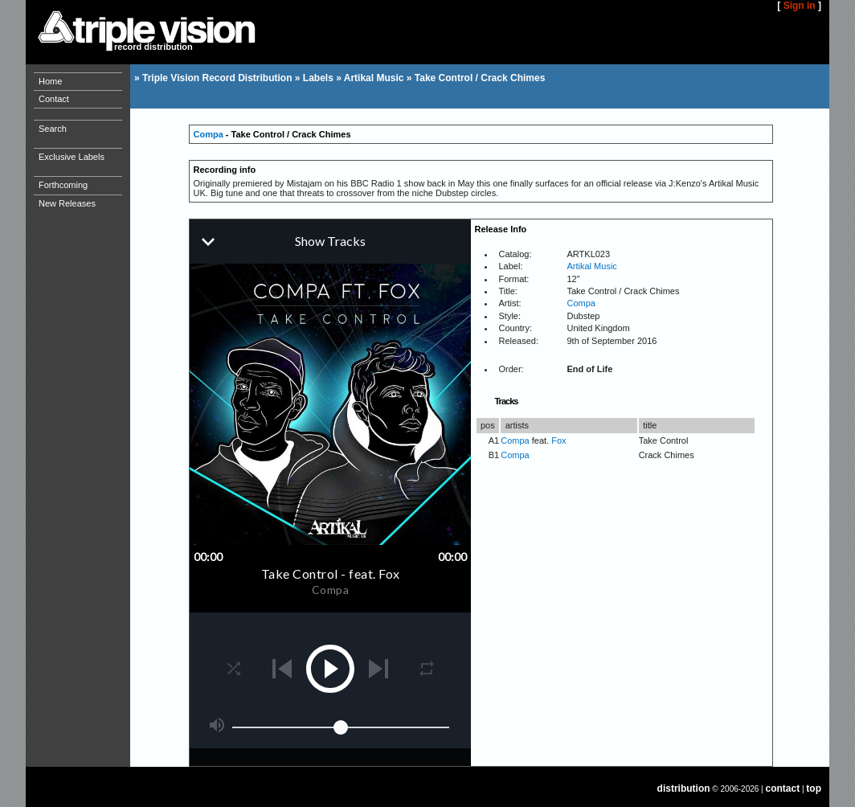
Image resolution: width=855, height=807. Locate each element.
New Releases (67, 203)
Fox (558, 440)
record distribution (153, 46)
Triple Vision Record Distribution (217, 78)
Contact (54, 99)
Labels (318, 78)
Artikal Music (374, 78)
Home (50, 81)
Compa (208, 134)
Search (53, 128)
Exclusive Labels (71, 157)
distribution (683, 788)
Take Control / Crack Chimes (480, 78)
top (813, 788)
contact (783, 788)
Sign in (799, 5)
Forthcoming (63, 185)
